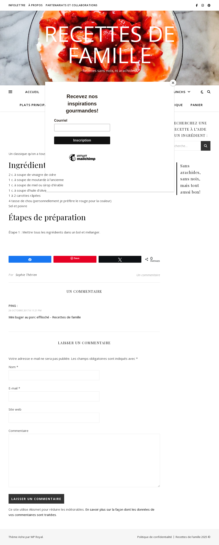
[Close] (173, 83)
